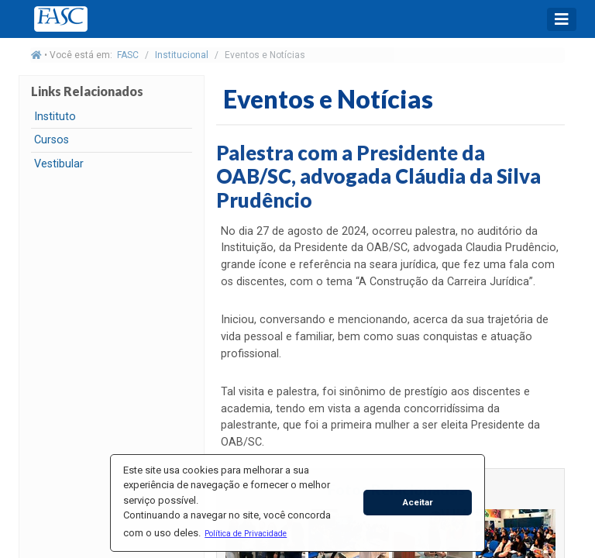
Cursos (51, 139)
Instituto (55, 116)
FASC (128, 55)
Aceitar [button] (418, 502)
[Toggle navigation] (561, 19)
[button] (246, 533)
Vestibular (59, 163)
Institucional (181, 55)
